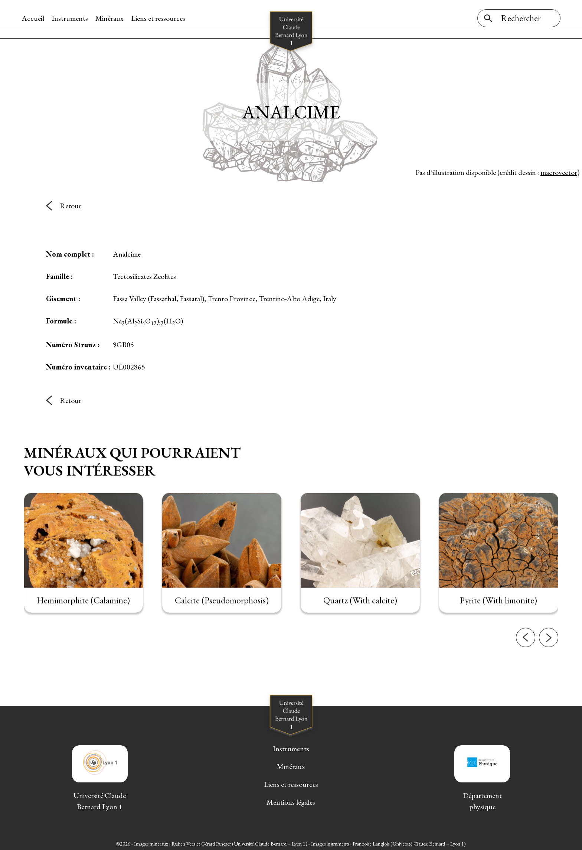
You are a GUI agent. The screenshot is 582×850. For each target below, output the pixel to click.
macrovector (558, 170)
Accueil (35, 18)
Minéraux (112, 18)
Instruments (72, 18)
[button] (525, 671)
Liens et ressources (160, 18)
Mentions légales (291, 800)
